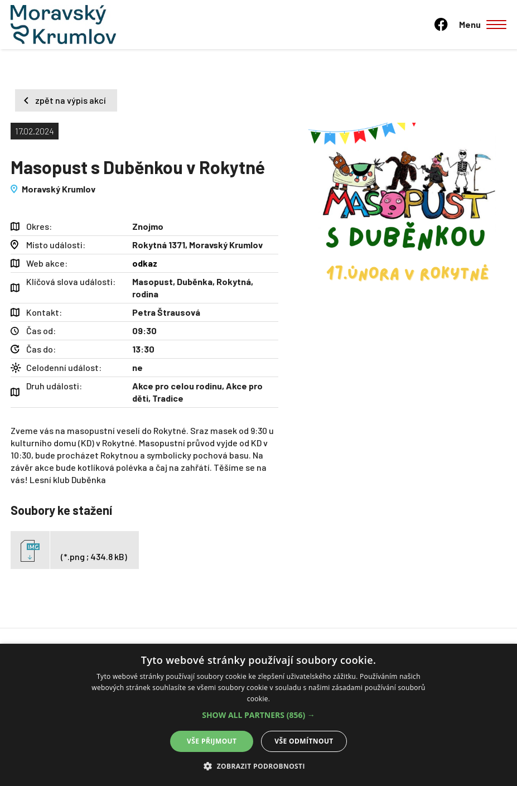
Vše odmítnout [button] (303, 741)
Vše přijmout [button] (211, 741)
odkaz (144, 263)
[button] (258, 715)
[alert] (258, 715)
